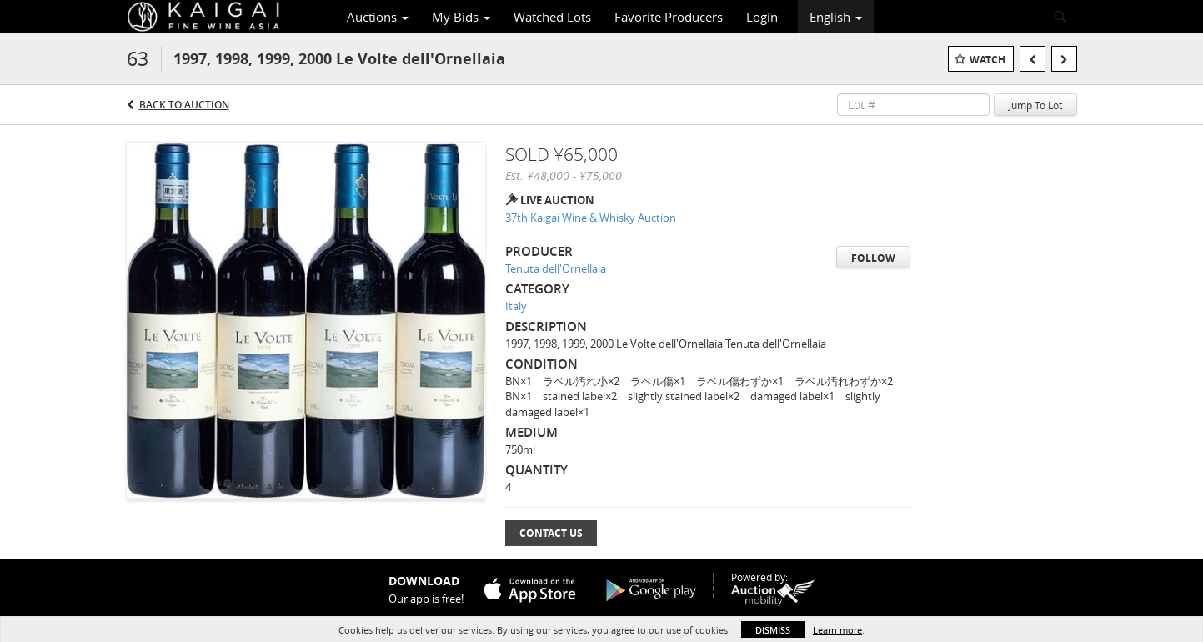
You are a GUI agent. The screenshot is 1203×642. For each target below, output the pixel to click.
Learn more (837, 630)
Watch (987, 60)
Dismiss (772, 630)
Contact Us (551, 533)
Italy (516, 305)
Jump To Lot (1035, 105)
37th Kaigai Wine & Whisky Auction (590, 217)
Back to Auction (184, 105)
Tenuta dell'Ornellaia (555, 268)
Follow (873, 258)
